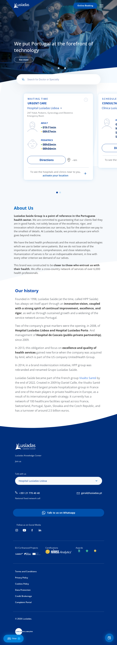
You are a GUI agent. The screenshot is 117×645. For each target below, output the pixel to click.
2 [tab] (58, 68)
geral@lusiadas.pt (91, 493)
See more (23, 59)
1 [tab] (52, 68)
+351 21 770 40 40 (29, 493)
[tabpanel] (58, 50)
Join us (18, 461)
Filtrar (14, 638)
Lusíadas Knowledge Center (28, 455)
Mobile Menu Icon (101, 5)
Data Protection (23, 589)
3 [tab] (65, 68)
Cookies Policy (22, 583)
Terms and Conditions (26, 571)
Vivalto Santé (87, 378)
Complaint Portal (23, 602)
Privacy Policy (21, 577)
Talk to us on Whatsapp (61, 512)
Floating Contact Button (110, 638)
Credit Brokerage (23, 596)
